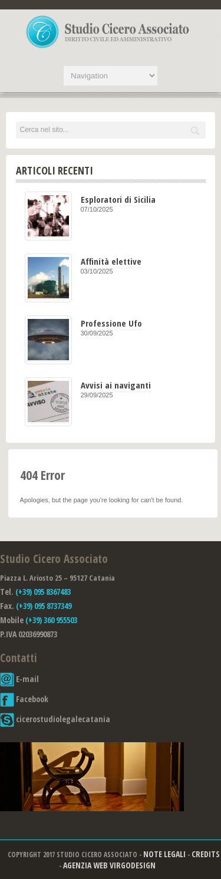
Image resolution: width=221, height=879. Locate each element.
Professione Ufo (111, 323)
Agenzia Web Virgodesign (109, 865)
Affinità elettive (111, 261)
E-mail (19, 678)
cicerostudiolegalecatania (55, 719)
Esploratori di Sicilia (118, 199)
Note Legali (164, 854)
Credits (206, 854)
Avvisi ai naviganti (116, 385)
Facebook (24, 698)
